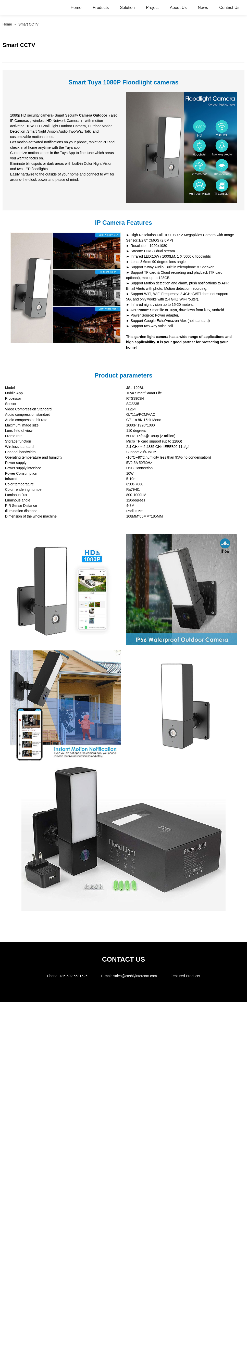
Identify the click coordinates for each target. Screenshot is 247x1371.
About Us (178, 7)
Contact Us (229, 7)
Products (101, 7)
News (203, 7)
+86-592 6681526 (73, 976)
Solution (127, 7)
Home (76, 7)
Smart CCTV (28, 24)
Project (152, 7)
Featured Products (185, 976)
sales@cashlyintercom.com (135, 976)
